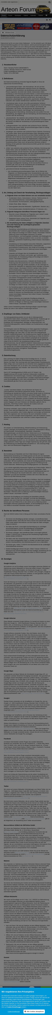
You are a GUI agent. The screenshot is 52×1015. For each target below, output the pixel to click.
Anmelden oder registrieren (9, 2)
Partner (41, 15)
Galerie (26, 15)
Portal (4, 15)
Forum (10, 15)
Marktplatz (18, 15)
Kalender (33, 15)
